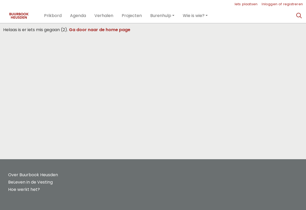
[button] (53, 15)
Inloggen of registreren (282, 4)
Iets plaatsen (246, 4)
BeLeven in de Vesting (30, 182)
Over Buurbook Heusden (33, 175)
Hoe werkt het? (24, 189)
